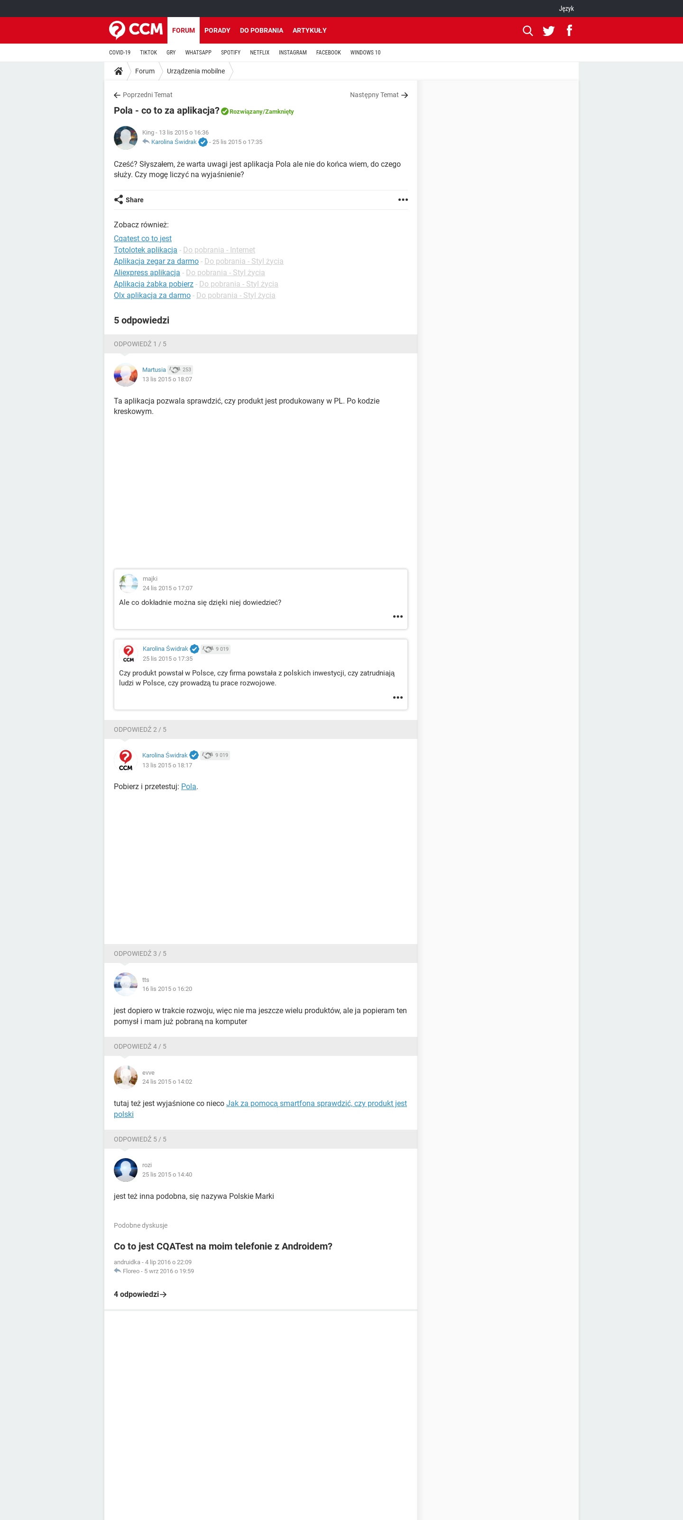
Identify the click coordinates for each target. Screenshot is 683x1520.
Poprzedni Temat (148, 95)
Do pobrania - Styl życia (244, 261)
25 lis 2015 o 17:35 (237, 141)
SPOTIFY (230, 52)
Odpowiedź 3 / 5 (140, 953)
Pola (188, 786)
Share (135, 200)
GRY (170, 52)
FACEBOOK (328, 52)
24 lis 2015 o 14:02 (167, 1081)
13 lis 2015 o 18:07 (167, 379)
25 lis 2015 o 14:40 (167, 1174)
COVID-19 (119, 52)
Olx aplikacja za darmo (152, 295)
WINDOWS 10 (366, 52)
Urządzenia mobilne (196, 71)
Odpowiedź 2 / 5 (140, 729)
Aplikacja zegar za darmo (156, 261)
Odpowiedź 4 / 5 (140, 1046)
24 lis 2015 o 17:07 (168, 588)
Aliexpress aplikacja (147, 272)
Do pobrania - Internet (219, 249)
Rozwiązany (246, 111)
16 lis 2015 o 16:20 (167, 988)
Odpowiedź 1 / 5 (140, 344)
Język (566, 8)
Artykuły (310, 30)
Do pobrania (261, 30)
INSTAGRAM (293, 52)
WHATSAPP (198, 52)
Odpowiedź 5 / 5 (140, 1139)
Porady (217, 30)
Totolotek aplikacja (145, 249)
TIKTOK (148, 52)
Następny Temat (374, 95)
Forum (183, 30)
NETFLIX (259, 52)
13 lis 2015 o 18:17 (167, 765)
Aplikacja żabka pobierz (154, 283)
